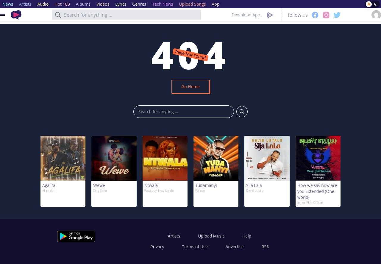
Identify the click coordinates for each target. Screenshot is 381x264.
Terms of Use (195, 246)
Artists (174, 236)
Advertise (235, 246)
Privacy (157, 246)
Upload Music (211, 236)
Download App (246, 15)
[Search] (58, 15)
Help (246, 236)
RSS (265, 246)
